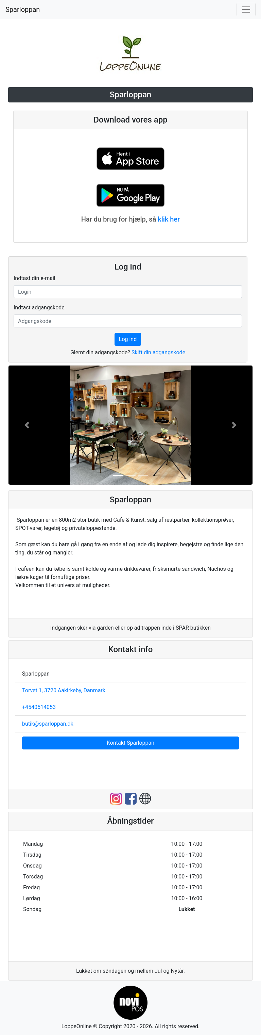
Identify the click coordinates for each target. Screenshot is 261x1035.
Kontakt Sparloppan (130, 743)
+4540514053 (39, 707)
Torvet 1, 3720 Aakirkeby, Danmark (63, 690)
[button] (26, 425)
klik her (169, 219)
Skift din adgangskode (158, 352)
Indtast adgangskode (39, 307)
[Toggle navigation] (246, 9)
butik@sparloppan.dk (47, 724)
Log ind (128, 339)
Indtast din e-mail (34, 278)
